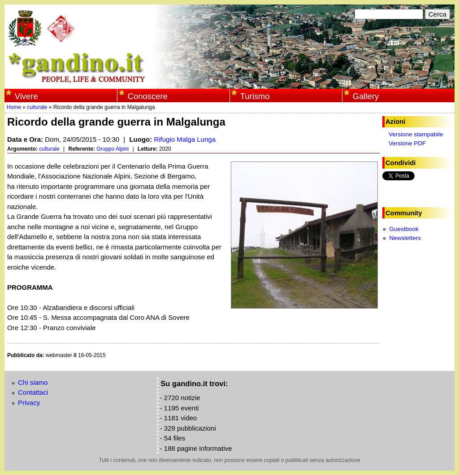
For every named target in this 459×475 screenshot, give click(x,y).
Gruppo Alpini (112, 149)
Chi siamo (33, 382)
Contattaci (33, 392)
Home (14, 107)
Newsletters (405, 238)
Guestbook (403, 229)
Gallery (366, 96)
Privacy (29, 402)
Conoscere (148, 96)
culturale (37, 107)
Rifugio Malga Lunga (185, 139)
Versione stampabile (416, 134)
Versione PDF (407, 143)
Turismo (255, 96)
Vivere (26, 96)
